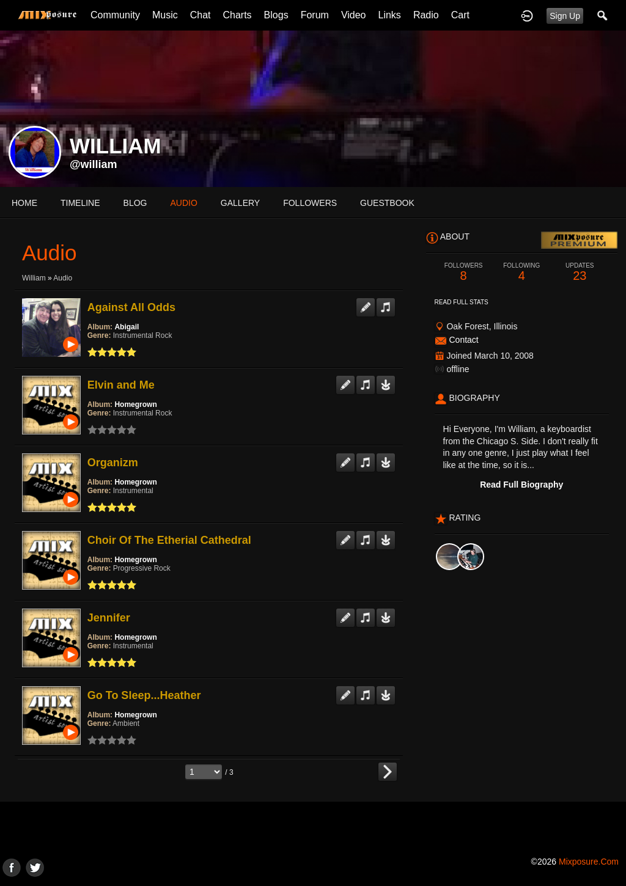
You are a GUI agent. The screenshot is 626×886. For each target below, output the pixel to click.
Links (389, 15)
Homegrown (135, 404)
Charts (237, 15)
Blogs (276, 15)
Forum (315, 15)
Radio (426, 15)
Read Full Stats (461, 302)
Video (353, 15)
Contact (463, 340)
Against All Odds (131, 307)
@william (93, 164)
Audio (62, 278)
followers (310, 203)
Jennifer (108, 618)
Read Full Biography (521, 484)
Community (115, 15)
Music (165, 15)
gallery (240, 203)
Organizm (112, 462)
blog (135, 203)
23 (580, 272)
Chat (200, 15)
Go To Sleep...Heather (144, 695)
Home (24, 203)
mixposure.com (589, 861)
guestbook (387, 203)
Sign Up (565, 16)
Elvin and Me (121, 385)
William (34, 278)
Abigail (126, 327)
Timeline (80, 203)
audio (183, 203)
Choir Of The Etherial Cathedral (169, 540)
